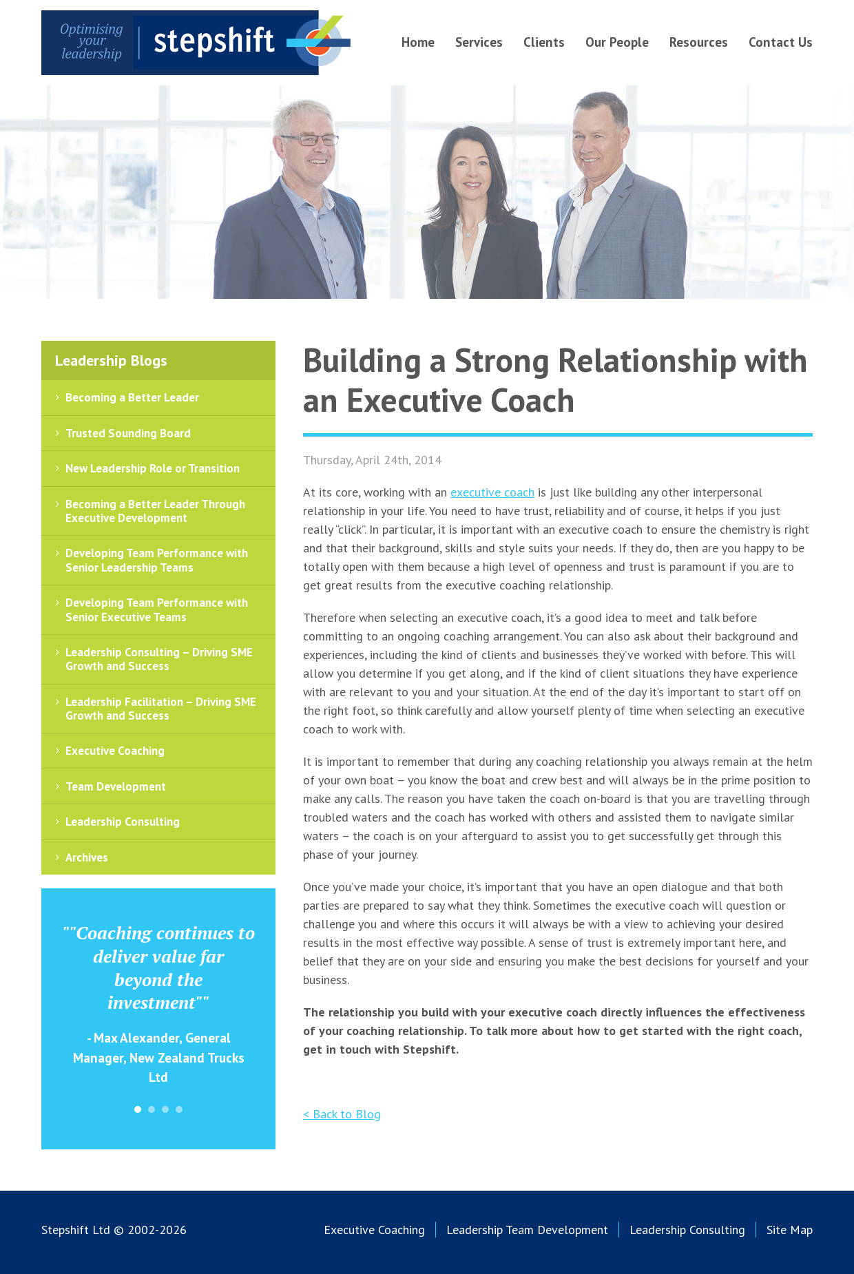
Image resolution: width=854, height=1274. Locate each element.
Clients (544, 42)
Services (479, 42)
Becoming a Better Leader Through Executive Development (155, 511)
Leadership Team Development (527, 1230)
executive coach (492, 492)
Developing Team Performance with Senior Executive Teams (156, 609)
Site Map (790, 1230)
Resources (698, 42)
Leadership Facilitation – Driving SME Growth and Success (160, 708)
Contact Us (781, 42)
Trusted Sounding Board (128, 433)
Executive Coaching (115, 750)
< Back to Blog (342, 1114)
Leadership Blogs (111, 360)
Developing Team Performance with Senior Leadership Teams (156, 559)
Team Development (115, 786)
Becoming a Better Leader (132, 397)
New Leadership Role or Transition (152, 468)
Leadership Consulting (122, 821)
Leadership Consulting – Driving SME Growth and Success (159, 659)
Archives (86, 857)
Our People (617, 42)
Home (418, 42)
